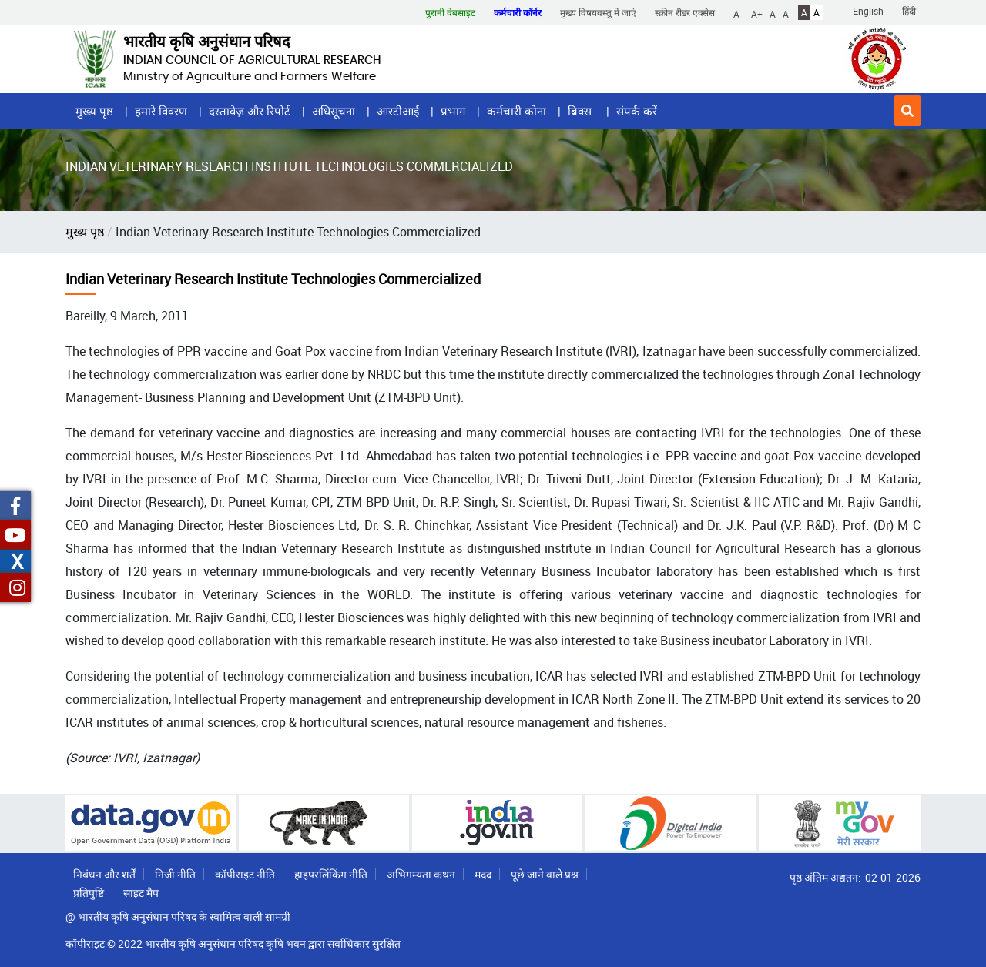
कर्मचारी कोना (516, 111)
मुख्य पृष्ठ (94, 111)
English (868, 10)
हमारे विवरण (161, 111)
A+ (757, 13)
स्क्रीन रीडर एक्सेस (685, 12)
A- (787, 13)
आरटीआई (398, 111)
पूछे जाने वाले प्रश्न (545, 874)
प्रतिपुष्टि (88, 892)
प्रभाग (453, 111)
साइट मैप (141, 892)
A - (738, 13)
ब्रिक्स (581, 111)
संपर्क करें (636, 111)
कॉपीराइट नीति (245, 874)
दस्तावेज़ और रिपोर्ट (249, 111)
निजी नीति (175, 874)
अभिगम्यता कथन (421, 874)
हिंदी (909, 10)
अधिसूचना (333, 111)
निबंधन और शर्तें (104, 874)
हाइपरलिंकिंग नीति (330, 874)
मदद (483, 874)
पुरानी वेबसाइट (450, 12)
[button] (907, 110)
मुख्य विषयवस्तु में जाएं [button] (598, 12)
